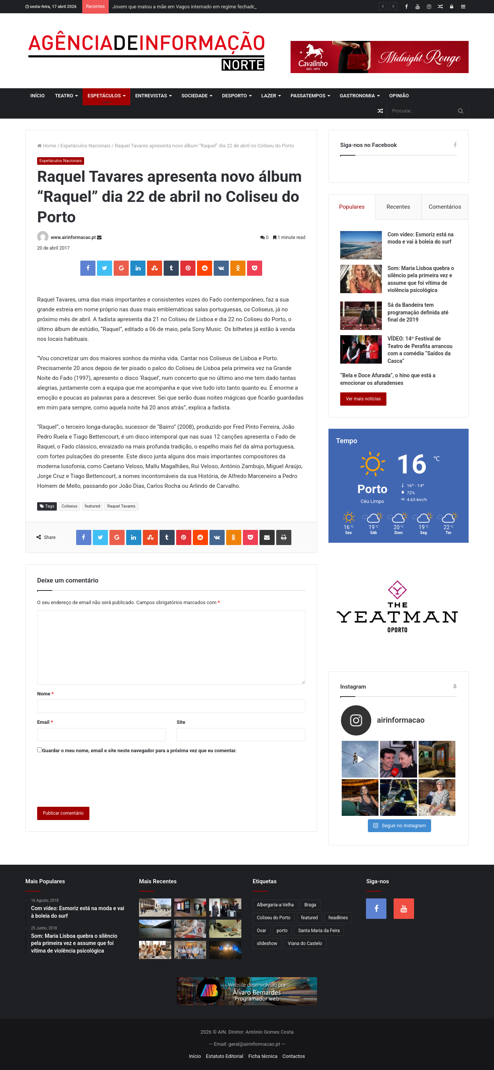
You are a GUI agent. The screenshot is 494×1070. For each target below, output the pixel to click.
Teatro (64, 95)
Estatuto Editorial (225, 1056)
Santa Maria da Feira (319, 930)
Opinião (399, 95)
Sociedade (194, 95)
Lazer (268, 95)
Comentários (445, 206)
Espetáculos (104, 95)
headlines (338, 917)
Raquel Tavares (121, 506)
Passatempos (308, 95)
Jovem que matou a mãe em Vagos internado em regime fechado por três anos (199, 6)
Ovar (261, 930)
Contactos (294, 1056)
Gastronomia (357, 95)
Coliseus (69, 506)
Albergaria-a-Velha (275, 905)
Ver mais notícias (363, 398)
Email (45, 722)
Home (46, 145)
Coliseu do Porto (274, 917)
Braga (310, 905)
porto (282, 930)
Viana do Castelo (305, 943)
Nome (45, 694)
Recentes (398, 206)
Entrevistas (151, 95)
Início (37, 95)
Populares (351, 206)
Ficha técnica (263, 1056)
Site (181, 722)
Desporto (234, 95)
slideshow (267, 943)
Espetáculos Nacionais (86, 145)
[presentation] (94, 779)
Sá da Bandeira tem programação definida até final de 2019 (418, 312)
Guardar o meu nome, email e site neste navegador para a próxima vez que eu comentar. (139, 750)
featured (92, 506)
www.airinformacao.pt (73, 237)
